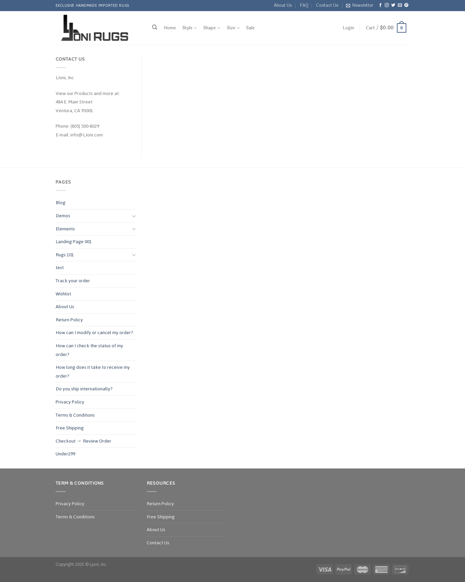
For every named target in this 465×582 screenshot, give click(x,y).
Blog (60, 202)
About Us (283, 5)
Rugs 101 (65, 254)
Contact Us (327, 5)
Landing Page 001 (74, 241)
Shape (211, 28)
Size (233, 28)
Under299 (65, 453)
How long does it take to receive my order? (93, 372)
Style (189, 28)
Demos (63, 215)
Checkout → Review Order (83, 441)
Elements (65, 228)
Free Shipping (70, 427)
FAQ (304, 5)
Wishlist (63, 293)
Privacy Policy (70, 402)
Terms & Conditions (75, 415)
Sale (250, 28)
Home (170, 28)
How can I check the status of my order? (89, 350)
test (60, 267)
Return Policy (69, 319)
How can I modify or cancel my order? (94, 332)
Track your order (73, 280)
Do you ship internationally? (84, 388)
